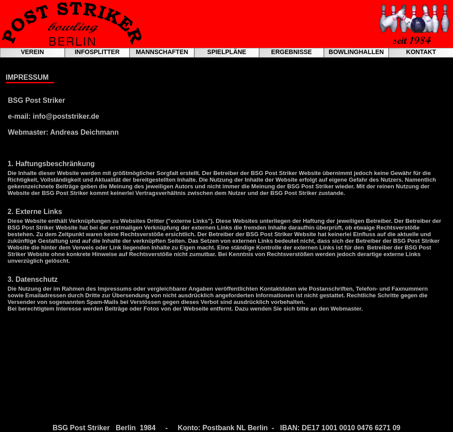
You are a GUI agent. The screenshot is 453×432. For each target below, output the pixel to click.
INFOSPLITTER (97, 51)
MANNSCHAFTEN (162, 51)
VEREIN (32, 51)
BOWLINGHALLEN (356, 51)
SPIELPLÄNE (226, 51)
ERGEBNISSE (291, 51)
